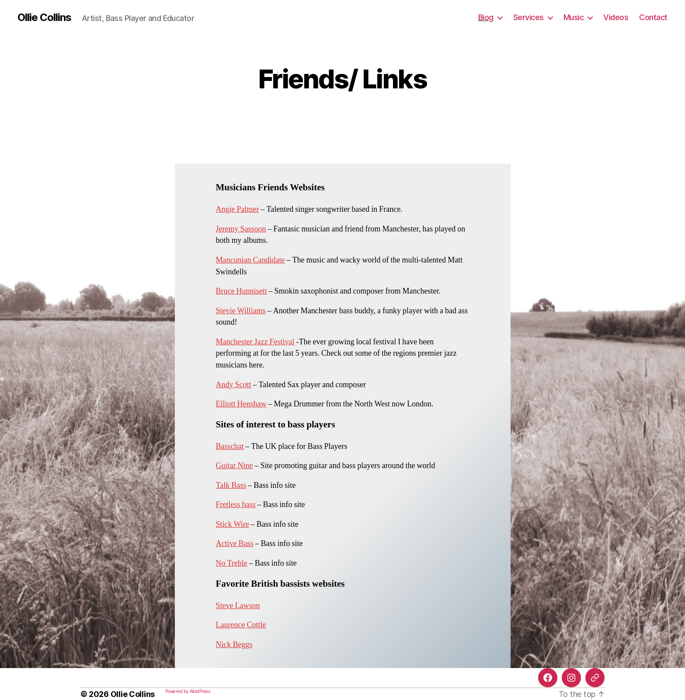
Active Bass (235, 544)
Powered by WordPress (187, 691)
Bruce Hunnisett (241, 291)
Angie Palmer (237, 209)
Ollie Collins (44, 17)
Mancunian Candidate (250, 260)
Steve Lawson (238, 606)
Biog (486, 17)
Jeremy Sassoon (241, 229)
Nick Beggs (234, 645)
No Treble (231, 563)
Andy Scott (233, 385)
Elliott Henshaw (241, 404)
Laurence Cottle (241, 625)
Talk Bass (231, 485)
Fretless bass (236, 505)
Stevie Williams (241, 311)
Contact (653, 17)
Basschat (230, 446)
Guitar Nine (234, 466)
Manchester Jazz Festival (255, 342)
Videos (615, 17)
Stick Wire (232, 524)
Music (573, 17)
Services (528, 17)
